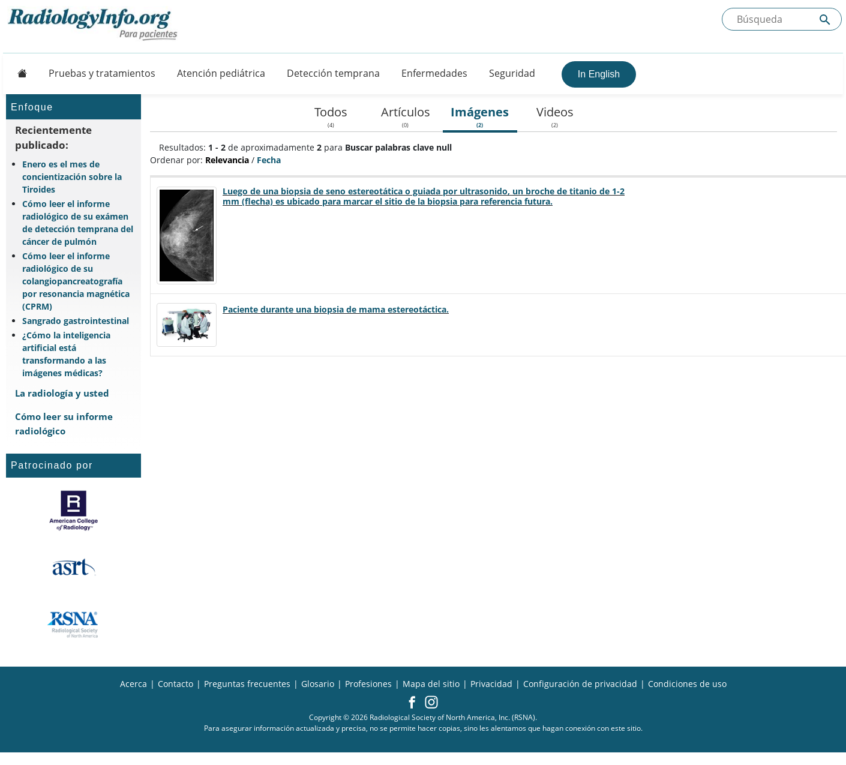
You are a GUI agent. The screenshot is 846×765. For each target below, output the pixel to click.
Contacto (175, 683)
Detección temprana (333, 73)
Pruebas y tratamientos (102, 73)
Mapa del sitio (431, 683)
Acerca (133, 683)
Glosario (317, 683)
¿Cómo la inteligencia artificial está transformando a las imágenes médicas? (66, 354)
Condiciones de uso (687, 683)
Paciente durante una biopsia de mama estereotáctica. (336, 309)
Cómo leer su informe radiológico (64, 423)
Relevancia (227, 160)
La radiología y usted (62, 393)
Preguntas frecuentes (247, 683)
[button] (412, 703)
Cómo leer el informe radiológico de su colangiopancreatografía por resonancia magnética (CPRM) (76, 281)
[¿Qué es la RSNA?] (73, 625)
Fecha (269, 160)
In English (599, 74)
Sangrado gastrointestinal (75, 320)
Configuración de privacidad (580, 683)
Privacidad (491, 683)
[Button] (18, 73)
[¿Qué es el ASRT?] (73, 568)
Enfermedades (434, 73)
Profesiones (368, 683)
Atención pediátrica (221, 73)
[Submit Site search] (825, 19)
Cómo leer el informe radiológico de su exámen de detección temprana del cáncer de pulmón (77, 222)
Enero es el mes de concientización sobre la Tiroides (72, 176)
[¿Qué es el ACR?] (73, 511)
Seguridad (512, 73)
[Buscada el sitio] (782, 19)
